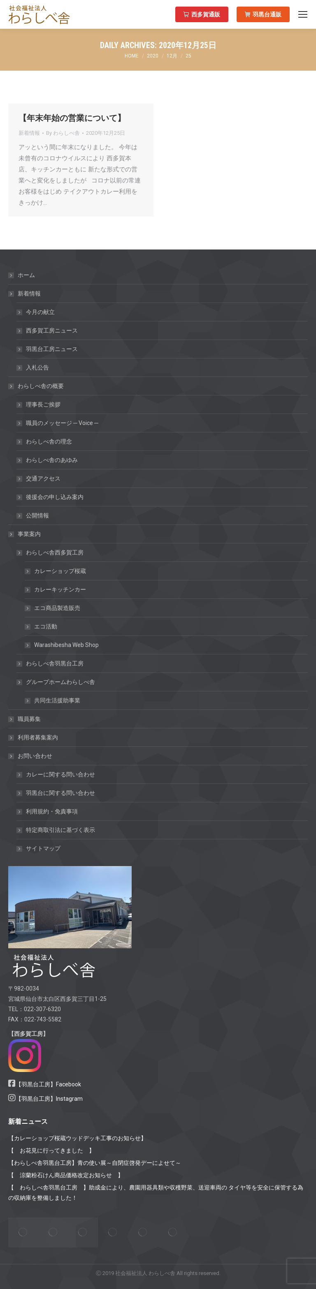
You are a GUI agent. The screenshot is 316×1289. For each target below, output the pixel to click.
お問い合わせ (30, 756)
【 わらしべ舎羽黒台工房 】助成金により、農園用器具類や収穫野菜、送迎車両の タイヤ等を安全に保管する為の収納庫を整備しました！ (155, 1192)
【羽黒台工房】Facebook (48, 1084)
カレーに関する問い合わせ (60, 774)
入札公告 (37, 367)
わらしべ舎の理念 (49, 441)
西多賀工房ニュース (52, 330)
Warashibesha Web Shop (66, 645)
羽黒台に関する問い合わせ (60, 793)
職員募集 (29, 719)
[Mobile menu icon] (303, 14)
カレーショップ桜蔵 (60, 571)
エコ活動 (45, 626)
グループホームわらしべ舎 (56, 682)
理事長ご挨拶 (43, 404)
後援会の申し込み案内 (55, 497)
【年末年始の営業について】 (72, 118)
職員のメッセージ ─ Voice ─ (62, 423)
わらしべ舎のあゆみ (52, 460)
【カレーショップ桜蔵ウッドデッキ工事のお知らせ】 (77, 1138)
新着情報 (29, 133)
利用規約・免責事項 (52, 811)
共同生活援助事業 (57, 700)
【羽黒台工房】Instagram (49, 1098)
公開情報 (37, 515)
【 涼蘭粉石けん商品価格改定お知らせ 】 (65, 1175)
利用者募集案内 (38, 737)
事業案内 (25, 534)
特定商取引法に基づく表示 (60, 830)
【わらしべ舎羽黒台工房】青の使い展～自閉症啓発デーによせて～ (94, 1163)
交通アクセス (43, 478)
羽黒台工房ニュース (52, 349)
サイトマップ (43, 848)
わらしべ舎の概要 (36, 386)
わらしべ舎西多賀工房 (51, 552)
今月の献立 (40, 312)
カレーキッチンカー (60, 589)
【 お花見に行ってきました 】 (51, 1150)
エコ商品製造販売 (57, 608)
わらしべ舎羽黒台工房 (55, 663)
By (63, 133)
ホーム (26, 275)
